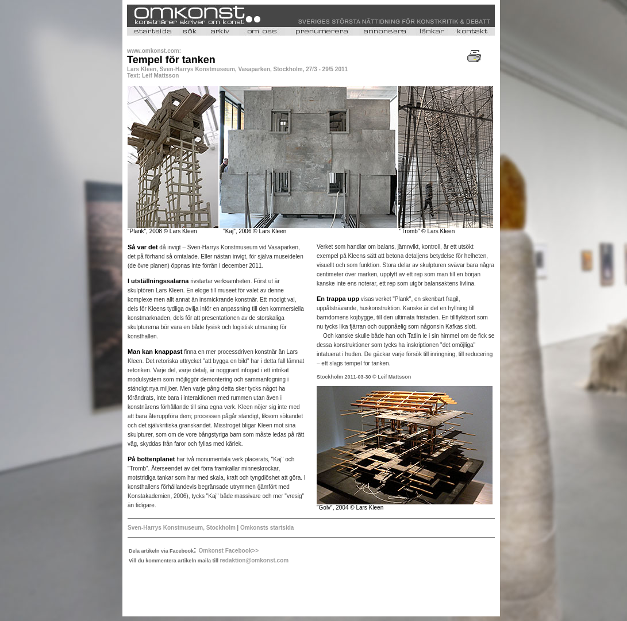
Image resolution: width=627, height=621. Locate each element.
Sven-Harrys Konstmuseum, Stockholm (182, 527)
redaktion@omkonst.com (254, 560)
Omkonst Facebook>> (229, 550)
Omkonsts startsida (266, 527)
